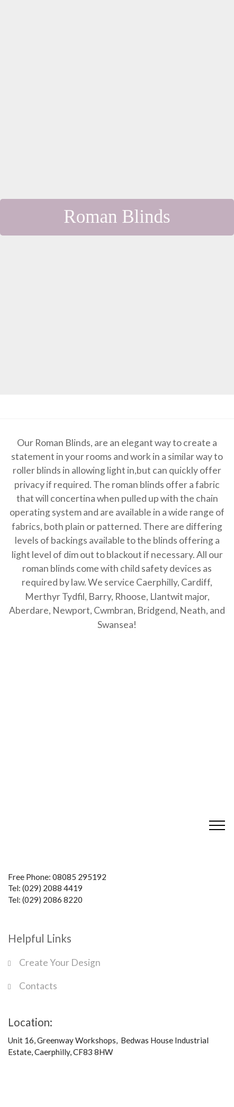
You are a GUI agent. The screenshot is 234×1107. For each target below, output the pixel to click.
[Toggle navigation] (217, 825)
